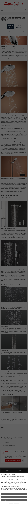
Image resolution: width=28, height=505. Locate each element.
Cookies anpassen (4, 500)
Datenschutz (16, 503)
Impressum (11, 503)
